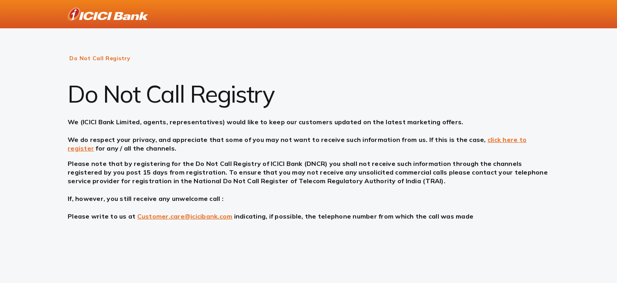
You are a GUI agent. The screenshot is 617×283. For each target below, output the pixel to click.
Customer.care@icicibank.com (185, 216)
